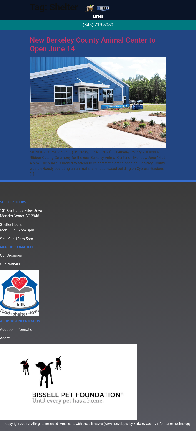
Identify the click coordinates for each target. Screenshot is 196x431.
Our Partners (10, 264)
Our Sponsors (11, 255)
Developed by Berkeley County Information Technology (152, 424)
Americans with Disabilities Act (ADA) (86, 424)
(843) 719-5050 (98, 24)
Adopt (5, 338)
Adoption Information (17, 329)
